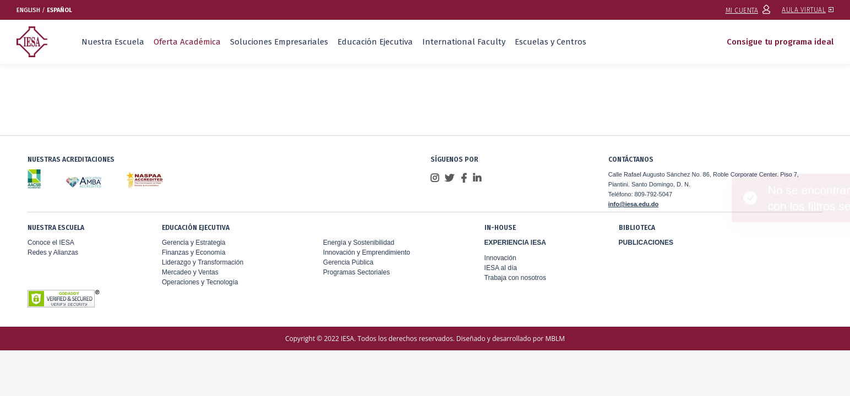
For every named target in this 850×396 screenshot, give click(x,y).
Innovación (500, 258)
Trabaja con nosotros (515, 278)
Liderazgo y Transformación (202, 262)
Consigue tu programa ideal (780, 42)
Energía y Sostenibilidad (358, 242)
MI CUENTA (748, 10)
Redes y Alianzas (53, 252)
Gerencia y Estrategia (193, 242)
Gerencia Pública (348, 262)
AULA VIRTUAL (807, 10)
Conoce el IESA (51, 242)
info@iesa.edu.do (633, 204)
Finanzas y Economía (193, 252)
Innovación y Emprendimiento (366, 252)
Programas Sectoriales (356, 272)
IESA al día (500, 268)
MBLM (555, 338)
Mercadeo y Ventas (190, 272)
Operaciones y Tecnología (200, 282)
